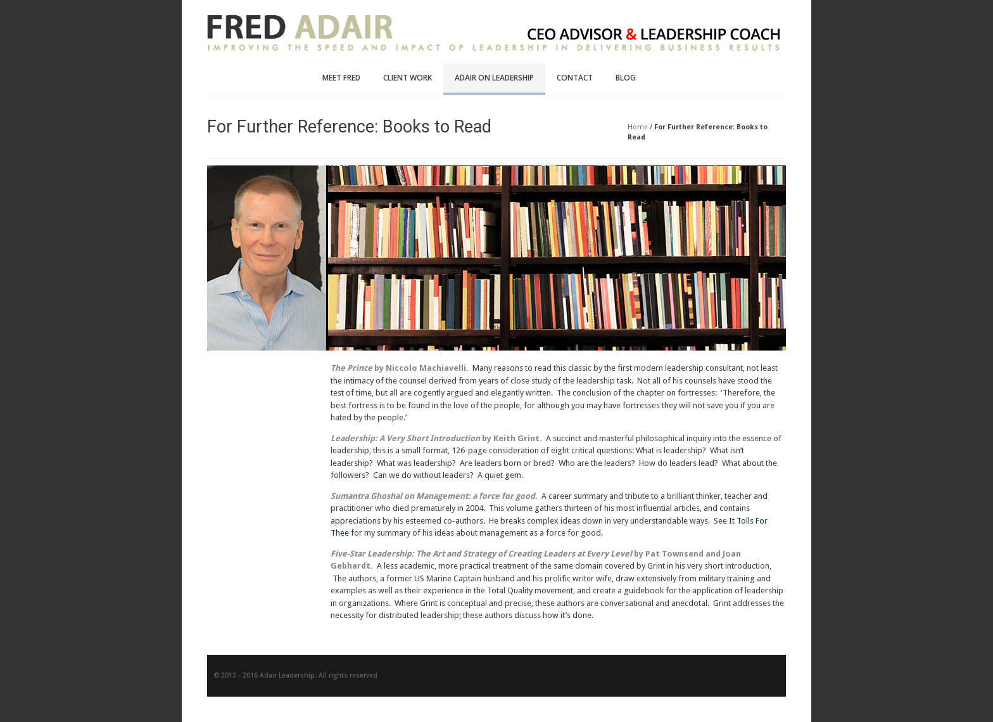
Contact (575, 77)
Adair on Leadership (494, 77)
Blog (626, 77)
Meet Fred (341, 77)
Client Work (407, 77)
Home (638, 127)
